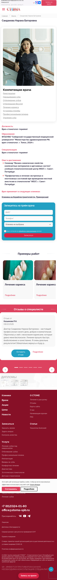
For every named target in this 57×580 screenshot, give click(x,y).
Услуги (5, 442)
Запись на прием (49, 3)
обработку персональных (27, 231)
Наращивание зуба (12, 97)
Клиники (6, 395)
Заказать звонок (8, 428)
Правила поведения (8, 536)
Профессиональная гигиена (15, 114)
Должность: (7, 126)
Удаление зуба (9, 118)
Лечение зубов (8, 497)
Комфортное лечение (10, 466)
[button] (52, 370)
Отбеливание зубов (12, 100)
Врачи (5, 400)
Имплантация (7, 459)
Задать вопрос (8, 431)
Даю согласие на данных (24, 231)
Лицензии (5, 522)
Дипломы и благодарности (11, 527)
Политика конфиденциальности (12, 549)
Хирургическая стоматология (13, 493)
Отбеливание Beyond (13, 104)
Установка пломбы (11, 111)
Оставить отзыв (20, 353)
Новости (6, 414)
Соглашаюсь (11, 489)
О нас (32, 410)
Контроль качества (9, 435)
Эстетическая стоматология (13, 472)
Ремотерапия (9, 93)
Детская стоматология (11, 476)
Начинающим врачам (38, 413)
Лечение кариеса (11, 107)
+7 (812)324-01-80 (14, 506)
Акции (5, 405)
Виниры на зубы (8, 462)
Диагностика (7, 469)
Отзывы (33, 403)
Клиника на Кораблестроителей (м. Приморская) (25, 197)
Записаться (28, 235)
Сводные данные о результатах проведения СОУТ (19, 532)
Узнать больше (35, 485)
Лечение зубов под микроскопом (9, 447)
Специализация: (9, 150)
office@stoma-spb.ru (16, 510)
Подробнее (38, 352)
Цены (5, 409)
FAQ (31, 417)
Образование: (8, 134)
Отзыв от (8, 318)
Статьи (33, 424)
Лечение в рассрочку (38, 400)
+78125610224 (47, 9)
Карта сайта (35, 406)
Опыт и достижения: (11, 160)
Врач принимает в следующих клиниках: (21, 191)
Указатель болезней (38, 428)
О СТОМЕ (35, 395)
